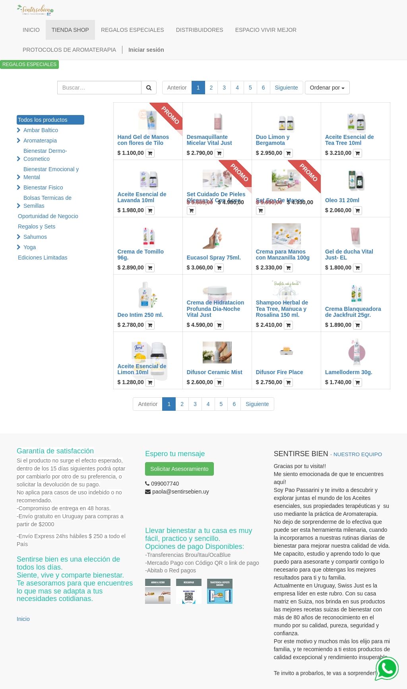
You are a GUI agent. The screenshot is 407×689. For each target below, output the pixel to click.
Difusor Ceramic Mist (214, 372)
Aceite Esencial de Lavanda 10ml (142, 197)
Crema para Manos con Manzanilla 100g (283, 254)
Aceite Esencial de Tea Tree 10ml (349, 140)
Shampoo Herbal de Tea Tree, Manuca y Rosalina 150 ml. (282, 308)
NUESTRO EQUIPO (357, 454)
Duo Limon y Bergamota (273, 140)
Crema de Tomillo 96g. (141, 254)
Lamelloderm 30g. (348, 372)
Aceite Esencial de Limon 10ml (142, 369)
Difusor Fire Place (279, 372)
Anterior (177, 87)
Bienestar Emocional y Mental (51, 173)
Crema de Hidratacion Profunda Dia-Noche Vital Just (215, 308)
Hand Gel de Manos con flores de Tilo (143, 140)
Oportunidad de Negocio (48, 216)
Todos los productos (43, 120)
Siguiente (286, 87)
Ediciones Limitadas (43, 257)
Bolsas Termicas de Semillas (47, 202)
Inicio (23, 619)
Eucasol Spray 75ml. (214, 257)
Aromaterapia (40, 140)
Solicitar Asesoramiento (179, 469)
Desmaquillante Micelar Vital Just (209, 140)
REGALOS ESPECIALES (29, 64)
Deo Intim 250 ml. (140, 315)
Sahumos (35, 237)
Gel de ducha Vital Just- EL (349, 254)
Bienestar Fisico (43, 187)
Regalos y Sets (36, 226)
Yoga (29, 247)
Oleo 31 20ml (342, 200)
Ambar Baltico (40, 130)
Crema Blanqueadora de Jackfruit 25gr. (353, 312)
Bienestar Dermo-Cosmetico (45, 155)
